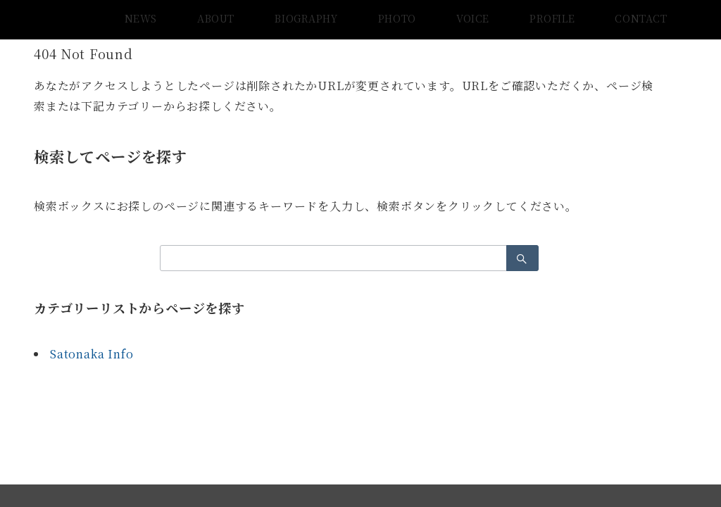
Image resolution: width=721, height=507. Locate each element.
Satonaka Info (91, 354)
